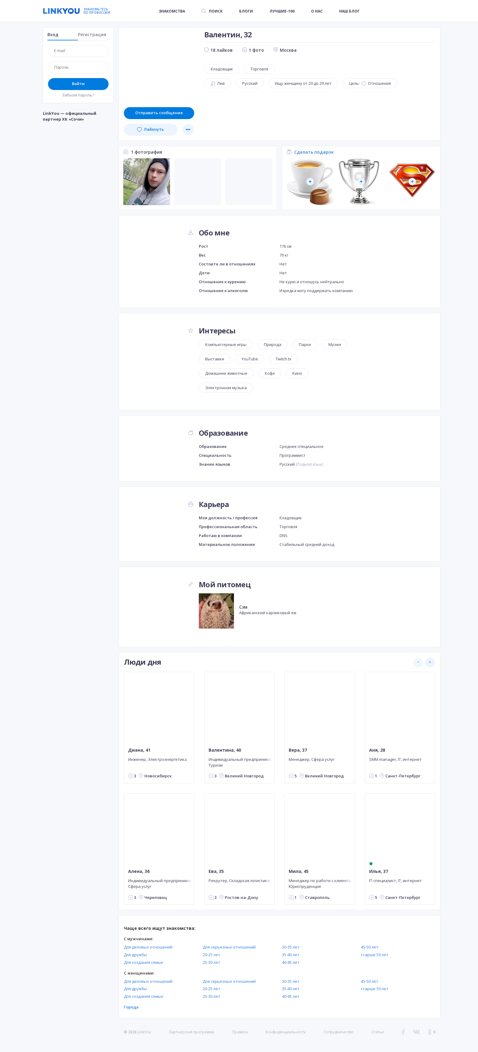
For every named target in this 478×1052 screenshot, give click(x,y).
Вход (52, 34)
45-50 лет (369, 947)
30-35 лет (290, 947)
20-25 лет (211, 954)
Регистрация (92, 34)
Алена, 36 (139, 871)
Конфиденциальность (285, 1032)
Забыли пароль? (78, 95)
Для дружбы (135, 954)
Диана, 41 (139, 750)
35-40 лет (290, 954)
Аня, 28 (377, 750)
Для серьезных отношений (229, 947)
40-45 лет (290, 962)
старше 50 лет (374, 954)
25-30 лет (211, 962)
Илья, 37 (378, 871)
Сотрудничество (339, 1032)
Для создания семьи (143, 962)
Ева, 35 (216, 871)
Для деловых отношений (148, 947)
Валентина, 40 (224, 750)
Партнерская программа (191, 1032)
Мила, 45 (299, 871)
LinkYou (144, 1032)
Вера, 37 (298, 750)
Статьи (378, 1032)
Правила (240, 1032)
